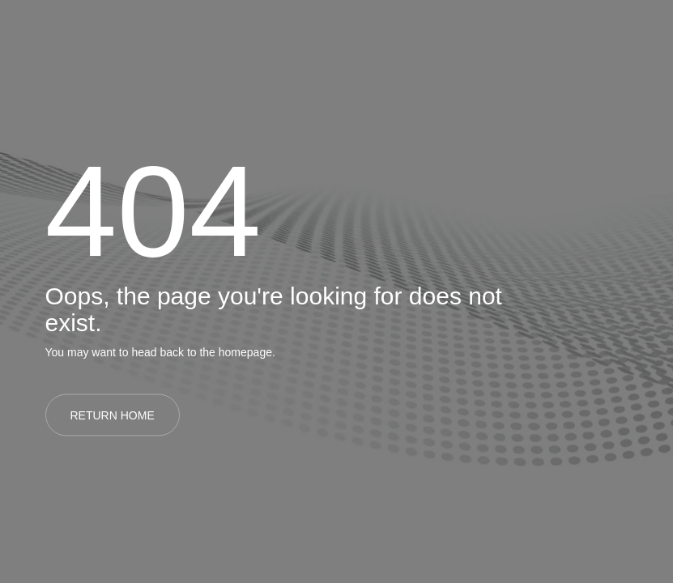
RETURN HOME (112, 415)
